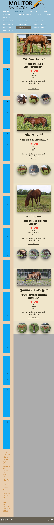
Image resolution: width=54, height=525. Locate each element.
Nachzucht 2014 (7, 435)
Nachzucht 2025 (7, 82)
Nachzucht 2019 (7, 274)
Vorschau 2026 (7, 51)
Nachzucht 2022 (7, 178)
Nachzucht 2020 (7, 242)
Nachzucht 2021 (7, 210)
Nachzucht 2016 (7, 371)
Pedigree (33, 88)
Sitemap (11, 519)
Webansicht (50, 520)
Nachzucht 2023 (7, 146)
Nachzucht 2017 (7, 338)
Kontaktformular (6, 509)
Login (51, 519)
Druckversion (5, 519)
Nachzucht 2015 (7, 403)
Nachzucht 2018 (7, 306)
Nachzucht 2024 (7, 114)
